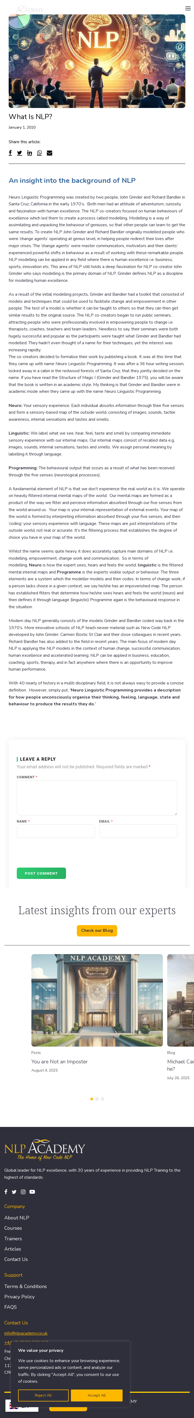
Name (23, 821)
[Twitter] (19, 152)
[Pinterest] (32, 1192)
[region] (70, 1374)
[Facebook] (10, 152)
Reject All (43, 1395)
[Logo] (24, 9)
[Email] (49, 152)
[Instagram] (23, 1192)
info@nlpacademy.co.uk (26, 1333)
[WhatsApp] (39, 152)
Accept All (97, 1395)
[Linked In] (29, 152)
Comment (27, 777)
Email (106, 821)
